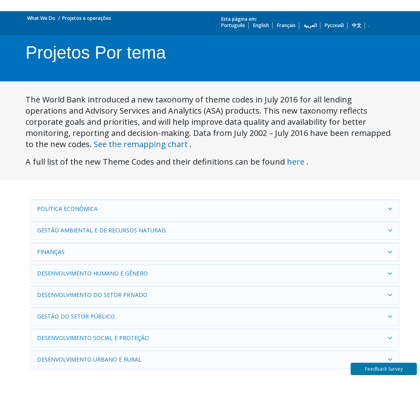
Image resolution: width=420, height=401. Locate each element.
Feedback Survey (384, 369)
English (261, 25)
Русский (334, 25)
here (295, 161)
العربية (310, 25)
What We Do (41, 18)
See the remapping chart (141, 144)
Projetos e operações (86, 18)
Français (286, 25)
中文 (356, 25)
